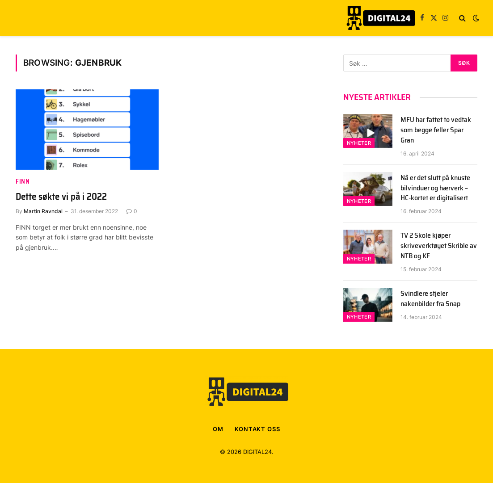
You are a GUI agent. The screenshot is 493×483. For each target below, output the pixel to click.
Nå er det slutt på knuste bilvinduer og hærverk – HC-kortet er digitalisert (435, 188)
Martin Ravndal (43, 211)
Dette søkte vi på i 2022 (61, 196)
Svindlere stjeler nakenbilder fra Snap (430, 299)
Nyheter (359, 143)
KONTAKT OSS (257, 429)
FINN (23, 181)
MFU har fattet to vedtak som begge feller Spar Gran (435, 130)
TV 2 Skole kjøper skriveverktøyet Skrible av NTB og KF (438, 246)
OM (218, 429)
